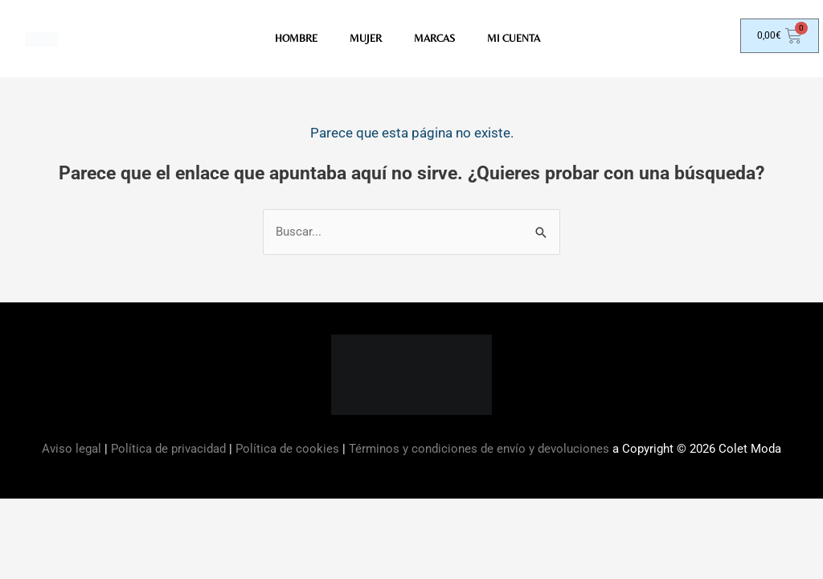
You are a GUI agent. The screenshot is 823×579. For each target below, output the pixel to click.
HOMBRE (291, 39)
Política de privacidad (168, 449)
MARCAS (434, 39)
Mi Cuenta (518, 39)
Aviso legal (73, 449)
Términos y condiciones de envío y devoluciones (479, 449)
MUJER (363, 39)
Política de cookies (287, 449)
